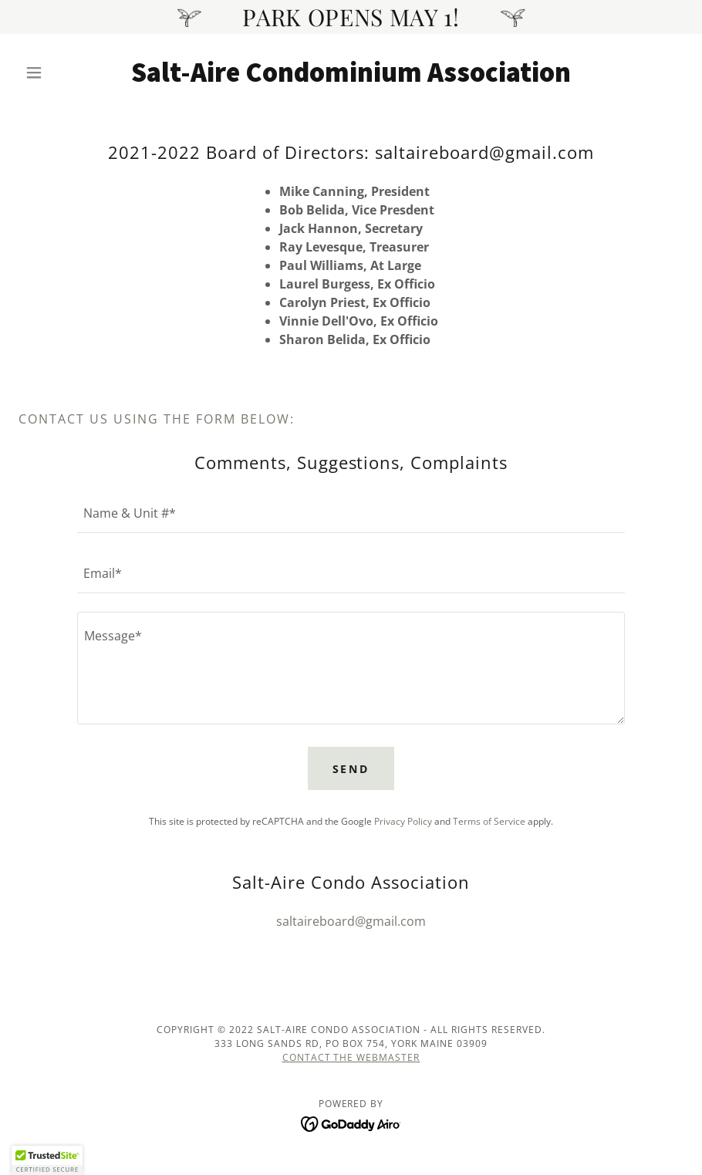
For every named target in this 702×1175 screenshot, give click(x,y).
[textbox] (351, 512)
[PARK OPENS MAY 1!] (351, 17)
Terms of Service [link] (489, 821)
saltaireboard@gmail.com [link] (351, 921)
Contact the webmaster (351, 1057)
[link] (350, 77)
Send (351, 768)
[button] (68, 72)
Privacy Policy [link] (403, 821)
